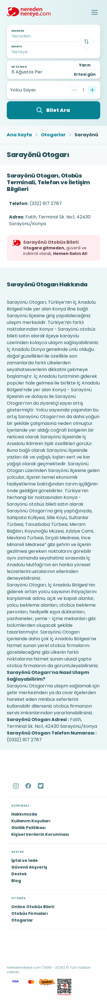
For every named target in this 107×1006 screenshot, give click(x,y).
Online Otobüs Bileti (32, 907)
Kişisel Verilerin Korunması (40, 834)
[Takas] (86, 41)
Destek (19, 874)
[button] (94, 12)
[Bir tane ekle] (92, 90)
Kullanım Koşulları (31, 821)
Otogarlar (53, 135)
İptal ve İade (24, 860)
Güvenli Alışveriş (29, 867)
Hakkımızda (24, 814)
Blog (16, 880)
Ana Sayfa (19, 135)
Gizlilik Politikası (28, 827)
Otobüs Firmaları (29, 913)
